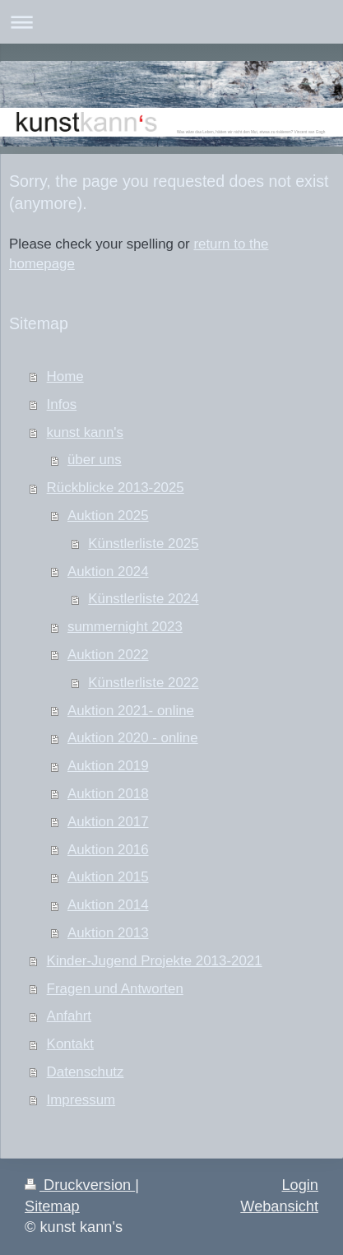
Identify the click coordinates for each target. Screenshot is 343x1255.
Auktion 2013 (108, 933)
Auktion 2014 (108, 905)
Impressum (81, 1100)
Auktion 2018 (108, 794)
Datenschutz (85, 1072)
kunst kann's (85, 432)
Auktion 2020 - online (132, 738)
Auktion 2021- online (130, 710)
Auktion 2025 (108, 515)
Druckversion (80, 1185)
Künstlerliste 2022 (143, 682)
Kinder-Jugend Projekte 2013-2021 (154, 961)
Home (65, 376)
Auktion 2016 (108, 850)
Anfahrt (69, 1016)
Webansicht (279, 1206)
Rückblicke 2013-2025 (115, 487)
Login (299, 1185)
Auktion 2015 (108, 877)
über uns (94, 459)
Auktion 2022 (108, 654)
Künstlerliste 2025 (143, 543)
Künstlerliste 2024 (143, 599)
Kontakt (70, 1044)
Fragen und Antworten (115, 989)
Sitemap (52, 1206)
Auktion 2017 (108, 822)
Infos (62, 404)
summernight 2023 (125, 626)
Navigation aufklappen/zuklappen (171, 22)
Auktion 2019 (108, 766)
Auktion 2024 (108, 571)
